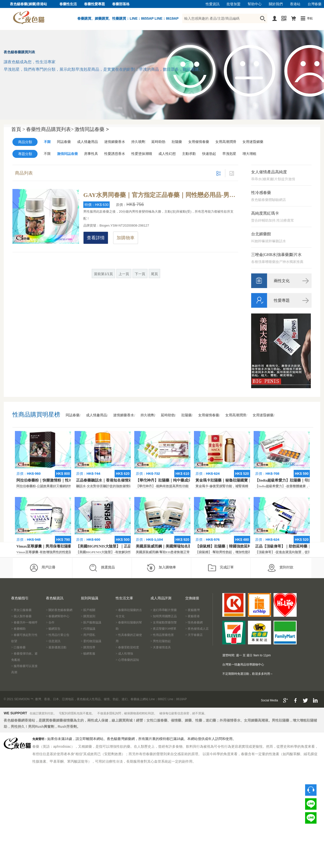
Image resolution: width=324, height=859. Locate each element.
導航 (310, 18)
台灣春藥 (315, 4)
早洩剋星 (229, 154)
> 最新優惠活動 (56, 647)
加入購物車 (161, 567)
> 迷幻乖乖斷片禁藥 (163, 610)
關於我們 (276, 4)
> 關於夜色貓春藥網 (59, 610)
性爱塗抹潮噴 (141, 154)
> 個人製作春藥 (21, 616)
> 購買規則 (88, 616)
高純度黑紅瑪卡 (265, 213)
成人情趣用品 (87, 142)
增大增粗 (249, 154)
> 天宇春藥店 (194, 635)
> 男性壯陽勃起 (160, 641)
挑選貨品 (102, 567)
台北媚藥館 (261, 234)
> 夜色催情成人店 (197, 628)
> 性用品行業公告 (57, 635)
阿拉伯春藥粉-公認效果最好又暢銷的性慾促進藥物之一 (55, 486)
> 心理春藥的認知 (127, 660)
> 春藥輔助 (18, 628)
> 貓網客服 (88, 653)
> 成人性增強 (124, 653)
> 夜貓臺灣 (192, 610)
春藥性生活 (68, 4)
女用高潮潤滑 (225, 142)
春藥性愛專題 (94, 4)
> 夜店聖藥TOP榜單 (163, 628)
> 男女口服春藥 (21, 610)
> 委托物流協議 (91, 641)
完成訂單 (221, 567)
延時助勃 (158, 142)
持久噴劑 (138, 142)
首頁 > (18, 129)
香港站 (295, 4)
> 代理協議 (88, 628)
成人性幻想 (167, 154)
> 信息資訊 (53, 641)
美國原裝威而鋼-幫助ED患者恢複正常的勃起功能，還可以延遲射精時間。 (188, 552)
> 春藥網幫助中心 (57, 616)
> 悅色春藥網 (194, 622)
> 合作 (50, 622)
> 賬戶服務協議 (91, 622)
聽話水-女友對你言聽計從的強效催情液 (104, 486)
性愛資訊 (213, 4)
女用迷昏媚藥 (252, 142)
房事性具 (91, 154)
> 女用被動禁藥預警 (163, 622)
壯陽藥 (177, 142)
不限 (47, 142)
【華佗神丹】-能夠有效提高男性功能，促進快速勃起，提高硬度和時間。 (188, 486)
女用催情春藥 (198, 142)
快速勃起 (209, 154)
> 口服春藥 (18, 647)
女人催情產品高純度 (269, 172)
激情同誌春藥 (67, 154)
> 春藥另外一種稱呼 (24, 622)
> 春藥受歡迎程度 (127, 647)
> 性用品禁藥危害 (162, 635)
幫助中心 (255, 4)
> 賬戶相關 (88, 610)
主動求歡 (189, 154)
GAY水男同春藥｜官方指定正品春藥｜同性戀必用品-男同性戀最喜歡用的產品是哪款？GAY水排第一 (160, 195)
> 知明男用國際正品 (163, 616)
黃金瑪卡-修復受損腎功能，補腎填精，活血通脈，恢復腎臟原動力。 (244, 486)
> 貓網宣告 (53, 628)
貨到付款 (280, 567)
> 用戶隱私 (88, 635)
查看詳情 (96, 237)
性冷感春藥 (261, 192)
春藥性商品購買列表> (50, 129)
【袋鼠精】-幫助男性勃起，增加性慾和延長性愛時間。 (234, 552)
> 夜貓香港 (192, 616)
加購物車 (126, 237)
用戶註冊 (42, 567)
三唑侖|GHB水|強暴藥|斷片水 (276, 254)
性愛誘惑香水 (114, 154)
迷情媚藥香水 (114, 142)
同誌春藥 (64, 142)
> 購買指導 (88, 647)
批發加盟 (233, 4)
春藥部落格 (121, 4)
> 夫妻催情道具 (160, 647)
